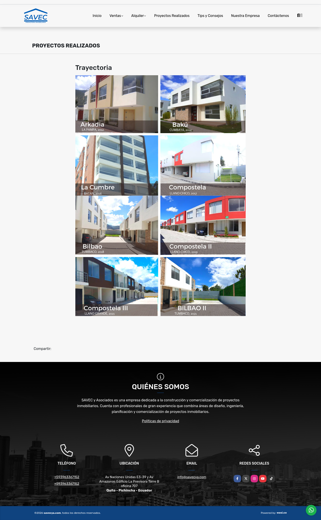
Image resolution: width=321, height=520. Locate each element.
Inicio (97, 16)
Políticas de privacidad (160, 421)
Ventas (115, 16)
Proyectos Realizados (171, 16)
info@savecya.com (191, 477)
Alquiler (137, 16)
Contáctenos (278, 16)
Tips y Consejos (210, 16)
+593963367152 (66, 477)
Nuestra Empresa (245, 16)
